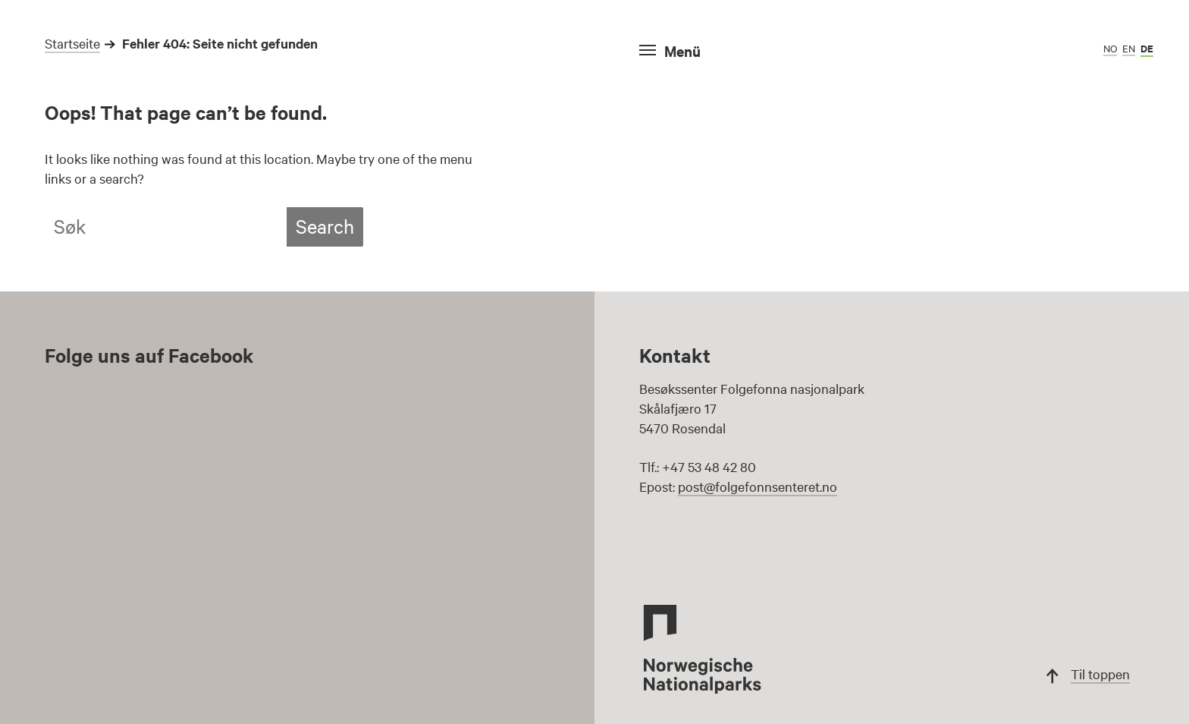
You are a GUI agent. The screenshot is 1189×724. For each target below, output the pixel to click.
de (1146, 48)
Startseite (72, 43)
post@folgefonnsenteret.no (757, 486)
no (1110, 48)
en (1128, 48)
